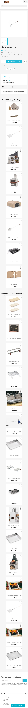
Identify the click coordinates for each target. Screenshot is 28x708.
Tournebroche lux (14, 408)
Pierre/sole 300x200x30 (14, 314)
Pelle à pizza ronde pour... (14, 237)
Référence (6, 82)
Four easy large (14, 214)
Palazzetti (9, 80)
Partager (7, 69)
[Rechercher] (14, 6)
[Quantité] (2, 61)
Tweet (10, 69)
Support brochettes (14, 361)
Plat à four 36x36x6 (14, 455)
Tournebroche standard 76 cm (14, 595)
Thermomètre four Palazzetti (14, 338)
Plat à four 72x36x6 (14, 548)
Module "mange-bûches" (14, 525)
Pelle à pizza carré (14, 144)
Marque (5, 80)
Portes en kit (14, 284)
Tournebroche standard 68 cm (14, 642)
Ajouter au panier (14, 62)
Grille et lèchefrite (14, 261)
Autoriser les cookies (17, 705)
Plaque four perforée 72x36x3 (14, 665)
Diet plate (14, 502)
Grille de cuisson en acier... (14, 478)
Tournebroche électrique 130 (14, 431)
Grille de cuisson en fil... (14, 385)
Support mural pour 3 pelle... (14, 120)
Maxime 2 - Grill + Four (14, 167)
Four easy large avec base (14, 191)
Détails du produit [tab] (8, 77)
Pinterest (14, 69)
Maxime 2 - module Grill (14, 572)
